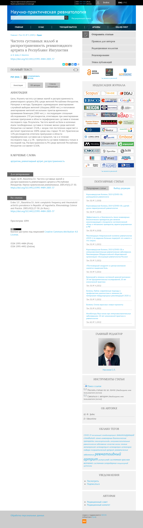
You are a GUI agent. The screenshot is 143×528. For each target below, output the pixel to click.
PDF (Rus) (15, 77)
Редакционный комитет (98, 504)
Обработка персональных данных (27, 515)
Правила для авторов (103, 41)
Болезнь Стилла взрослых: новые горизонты (104, 304)
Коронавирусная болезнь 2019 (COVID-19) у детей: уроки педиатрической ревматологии (107, 207)
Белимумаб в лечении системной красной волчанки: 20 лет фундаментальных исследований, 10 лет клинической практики (108, 279)
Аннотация (18, 85)
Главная (19, 27)
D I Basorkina (24, 55)
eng (120, 2)
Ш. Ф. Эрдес (15, 55)
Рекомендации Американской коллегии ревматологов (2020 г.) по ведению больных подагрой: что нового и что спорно (109, 238)
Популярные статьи (96, 188)
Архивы (96, 27)
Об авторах (35, 85)
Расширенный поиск (81, 18)
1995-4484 (82, 2)
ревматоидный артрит (32, 161)
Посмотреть (93, 481)
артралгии (16, 161)
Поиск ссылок (94, 386)
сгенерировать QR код (30, 77)
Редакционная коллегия (105, 48)
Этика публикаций (102, 62)
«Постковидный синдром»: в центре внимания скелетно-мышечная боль (106, 266)
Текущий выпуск (68, 27)
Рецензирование (100, 55)
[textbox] (37, 18)
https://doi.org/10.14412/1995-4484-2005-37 (32, 187)
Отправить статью (102, 34)
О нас (41, 27)
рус (125, 2)
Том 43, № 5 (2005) (27, 35)
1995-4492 (82, 4)
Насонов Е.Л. (109, 369)
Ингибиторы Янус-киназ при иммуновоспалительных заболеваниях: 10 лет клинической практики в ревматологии (108, 316)
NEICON (104, 515)
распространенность (54, 161)
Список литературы (53, 85)
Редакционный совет (97, 501)
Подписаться (93, 484)
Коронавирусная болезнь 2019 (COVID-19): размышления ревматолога (104, 195)
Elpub (94, 517)
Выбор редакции (122, 188)
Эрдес (39, 35)
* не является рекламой (109, 78)
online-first (122, 27)
